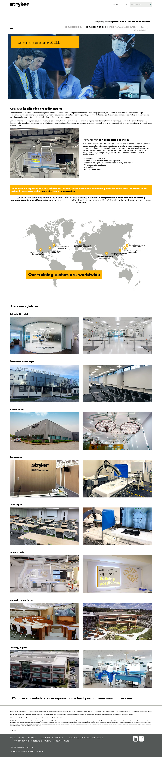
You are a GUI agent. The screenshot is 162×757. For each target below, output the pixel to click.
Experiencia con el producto (22, 747)
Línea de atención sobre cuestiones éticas (27, 751)
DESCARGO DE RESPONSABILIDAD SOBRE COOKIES (86, 738)
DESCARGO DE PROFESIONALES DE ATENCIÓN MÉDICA (32, 741)
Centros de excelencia (73, 27)
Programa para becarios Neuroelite (123, 27)
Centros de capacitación (96, 27)
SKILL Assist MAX (140, 30)
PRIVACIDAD (32, 738)
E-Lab (142, 27)
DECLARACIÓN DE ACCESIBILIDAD (52, 738)
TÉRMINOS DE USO (62, 741)
